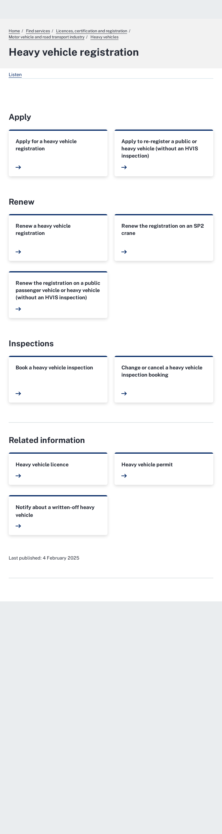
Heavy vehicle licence (42, 464)
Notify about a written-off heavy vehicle (55, 511)
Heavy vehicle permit (147, 464)
